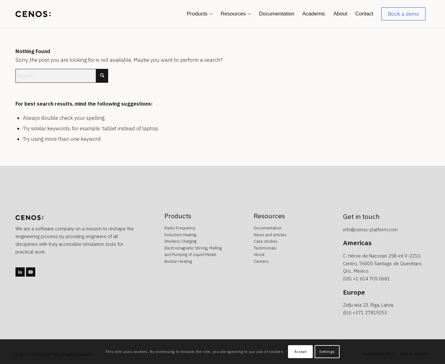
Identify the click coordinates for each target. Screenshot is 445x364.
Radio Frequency (179, 228)
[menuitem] (200, 14)
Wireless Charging (180, 241)
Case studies (266, 241)
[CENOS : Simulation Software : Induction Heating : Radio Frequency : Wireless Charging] (33, 14)
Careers (261, 261)
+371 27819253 (370, 313)
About (259, 254)
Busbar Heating (178, 261)
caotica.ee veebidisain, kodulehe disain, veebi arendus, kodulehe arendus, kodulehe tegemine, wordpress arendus (26, 291)
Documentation (268, 228)
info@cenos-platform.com (370, 229)
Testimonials (265, 248)
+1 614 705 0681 (371, 279)
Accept (300, 351)
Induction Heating (180, 234)
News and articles (270, 234)
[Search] (61, 76)
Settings (327, 351)
